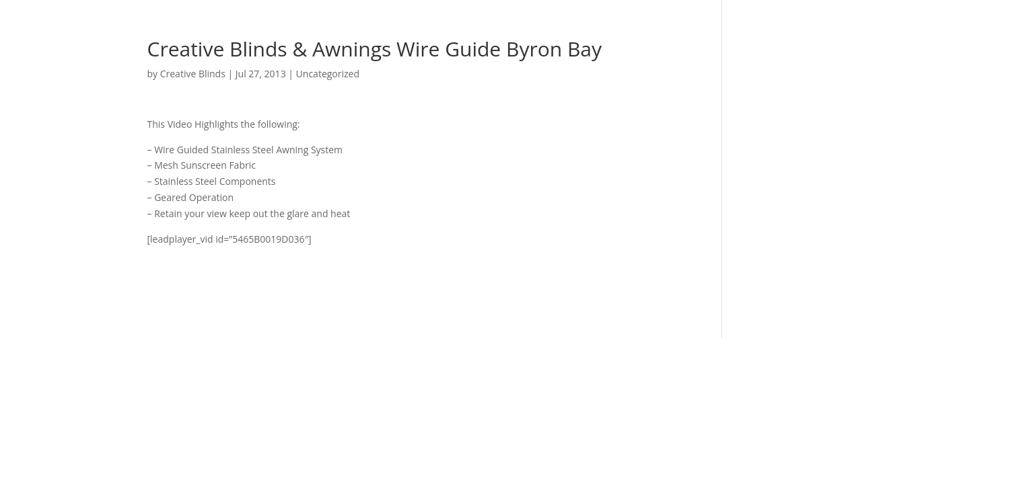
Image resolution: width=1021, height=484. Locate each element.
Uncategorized (327, 73)
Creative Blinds (192, 73)
